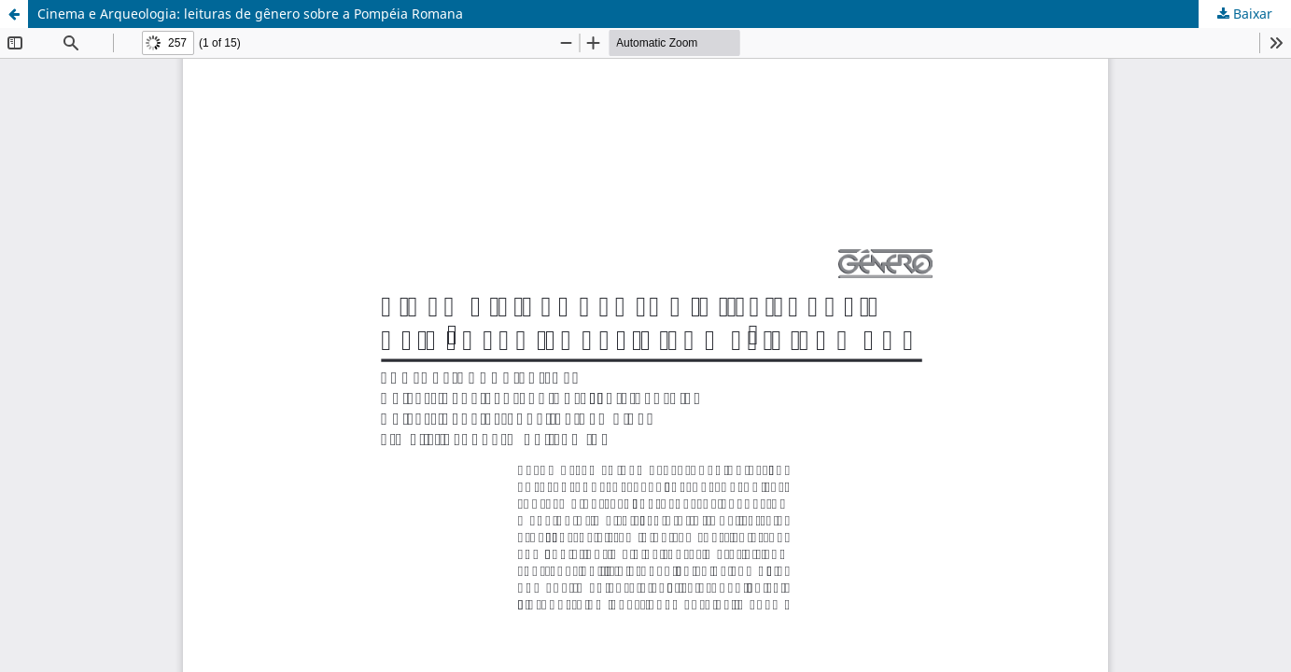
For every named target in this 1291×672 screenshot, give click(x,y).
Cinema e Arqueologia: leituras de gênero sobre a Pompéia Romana (250, 13)
